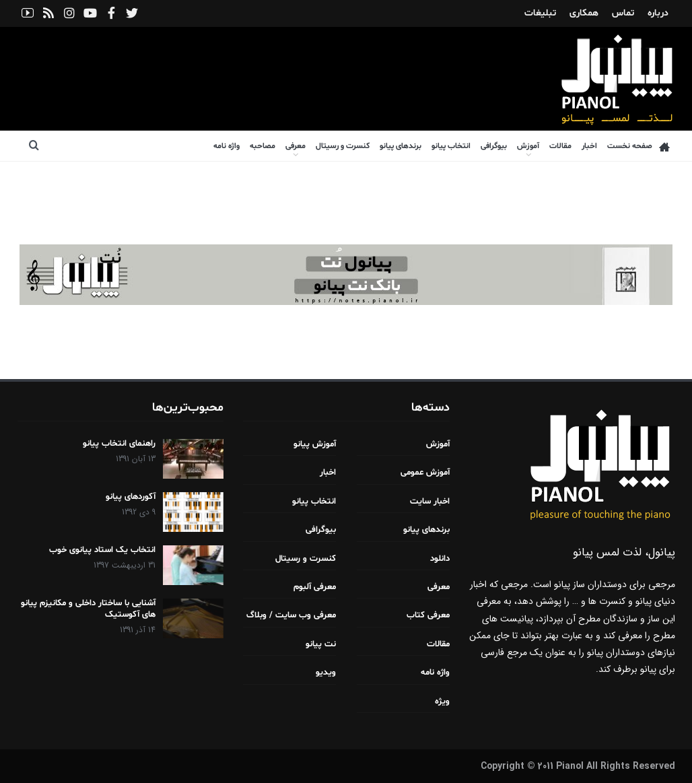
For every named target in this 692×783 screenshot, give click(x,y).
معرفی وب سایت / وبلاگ (291, 615)
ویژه (442, 701)
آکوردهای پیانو (130, 497)
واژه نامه (226, 146)
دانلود (440, 559)
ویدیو (326, 673)
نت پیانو (321, 644)
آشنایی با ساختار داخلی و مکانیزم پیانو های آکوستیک (88, 609)
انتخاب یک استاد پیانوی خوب (102, 550)
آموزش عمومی (425, 473)
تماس (623, 13)
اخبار (589, 146)
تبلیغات (540, 13)
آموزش (528, 146)
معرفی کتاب (428, 615)
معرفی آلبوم (314, 587)
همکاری (583, 13)
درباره (658, 13)
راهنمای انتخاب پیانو (119, 444)
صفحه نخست (638, 146)
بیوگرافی (494, 146)
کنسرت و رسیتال (343, 146)
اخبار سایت (430, 502)
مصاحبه (262, 146)
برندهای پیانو (400, 146)
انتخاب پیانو (451, 146)
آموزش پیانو (314, 444)
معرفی (295, 146)
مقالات (560, 146)
